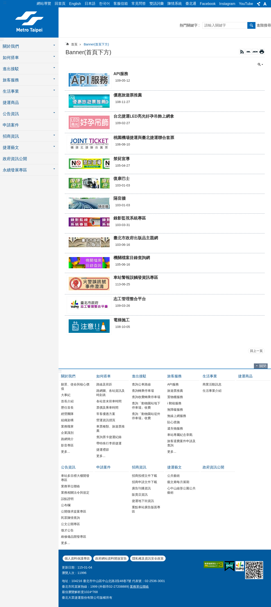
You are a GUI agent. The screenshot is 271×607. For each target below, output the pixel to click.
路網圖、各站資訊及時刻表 (110, 393)
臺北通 (190, 3)
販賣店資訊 (140, 494)
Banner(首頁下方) (96, 44)
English (75, 4)
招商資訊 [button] (11, 136)
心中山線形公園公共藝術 (181, 490)
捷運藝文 (174, 467)
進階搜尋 (264, 25)
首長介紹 (67, 401)
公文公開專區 (70, 524)
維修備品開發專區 (73, 536)
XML (248, 52)
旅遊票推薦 (175, 390)
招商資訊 (139, 467)
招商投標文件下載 (144, 475)
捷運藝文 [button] (11, 147)
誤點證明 (67, 499)
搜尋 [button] (251, 25)
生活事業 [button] (11, 91)
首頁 (74, 44)
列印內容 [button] (262, 52)
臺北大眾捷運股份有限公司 (29, 22)
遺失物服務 (175, 428)
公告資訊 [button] (11, 114)
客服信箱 (120, 3)
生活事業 (210, 376)
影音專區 (67, 445)
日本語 (90, 3)
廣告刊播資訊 (141, 488)
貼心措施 (173, 422)
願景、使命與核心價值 (75, 386)
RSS (242, 52)
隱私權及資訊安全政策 (148, 558)
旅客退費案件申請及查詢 (181, 443)
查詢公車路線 (141, 384)
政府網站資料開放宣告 (111, 558)
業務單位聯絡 (70, 486)
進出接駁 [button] (11, 69)
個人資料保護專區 (77, 558)
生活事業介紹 (212, 390)
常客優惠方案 (105, 414)
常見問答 (138, 3)
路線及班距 (104, 384)
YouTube (246, 4)
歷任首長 (67, 407)
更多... (65, 451)
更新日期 (68, 567)
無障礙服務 (175, 409)
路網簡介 (67, 439)
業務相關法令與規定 (75, 492)
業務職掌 (67, 426)
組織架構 (67, 420)
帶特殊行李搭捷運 (109, 443)
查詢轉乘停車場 (143, 390)
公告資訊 (68, 467)
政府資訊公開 (15, 159)
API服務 (173, 384)
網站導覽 (44, 3)
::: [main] (66, 43)
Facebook (208, 4)
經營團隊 (67, 414)
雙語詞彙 (156, 3)
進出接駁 (139, 376)
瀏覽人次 (68, 573)
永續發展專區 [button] (15, 170)
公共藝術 (173, 475)
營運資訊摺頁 (105, 420)
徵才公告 (67, 530)
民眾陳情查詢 (70, 518)
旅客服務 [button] (11, 80)
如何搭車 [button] (11, 57)
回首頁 (60, 3)
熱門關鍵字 (189, 25)
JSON (255, 52)
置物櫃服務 (175, 397)
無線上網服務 (176, 416)
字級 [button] (265, 4)
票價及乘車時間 (107, 407)
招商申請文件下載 (144, 482)
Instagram (227, 4)
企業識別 (67, 433)
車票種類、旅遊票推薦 (110, 428)
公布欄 (65, 505)
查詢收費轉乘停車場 (146, 397)
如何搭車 (103, 376)
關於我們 (68, 376)
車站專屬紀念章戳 (179, 435)
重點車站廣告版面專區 (146, 509)
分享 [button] (258, 4)
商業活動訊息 (212, 384)
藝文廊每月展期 (178, 482)
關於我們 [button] (11, 46)
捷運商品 (11, 102)
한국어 (104, 3)
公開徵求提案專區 (73, 511)
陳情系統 (174, 3)
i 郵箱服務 (174, 403)
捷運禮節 (102, 449)
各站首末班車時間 (109, 401)
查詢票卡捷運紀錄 (109, 437)
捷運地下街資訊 (143, 501)
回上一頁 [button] (256, 351)
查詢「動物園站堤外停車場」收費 (146, 416)
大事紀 (65, 395)
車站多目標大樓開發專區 (75, 478)
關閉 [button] (260, 64)
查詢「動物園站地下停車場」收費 (146, 405)
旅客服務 (174, 376)
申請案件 (11, 125)
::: (4, 2)
